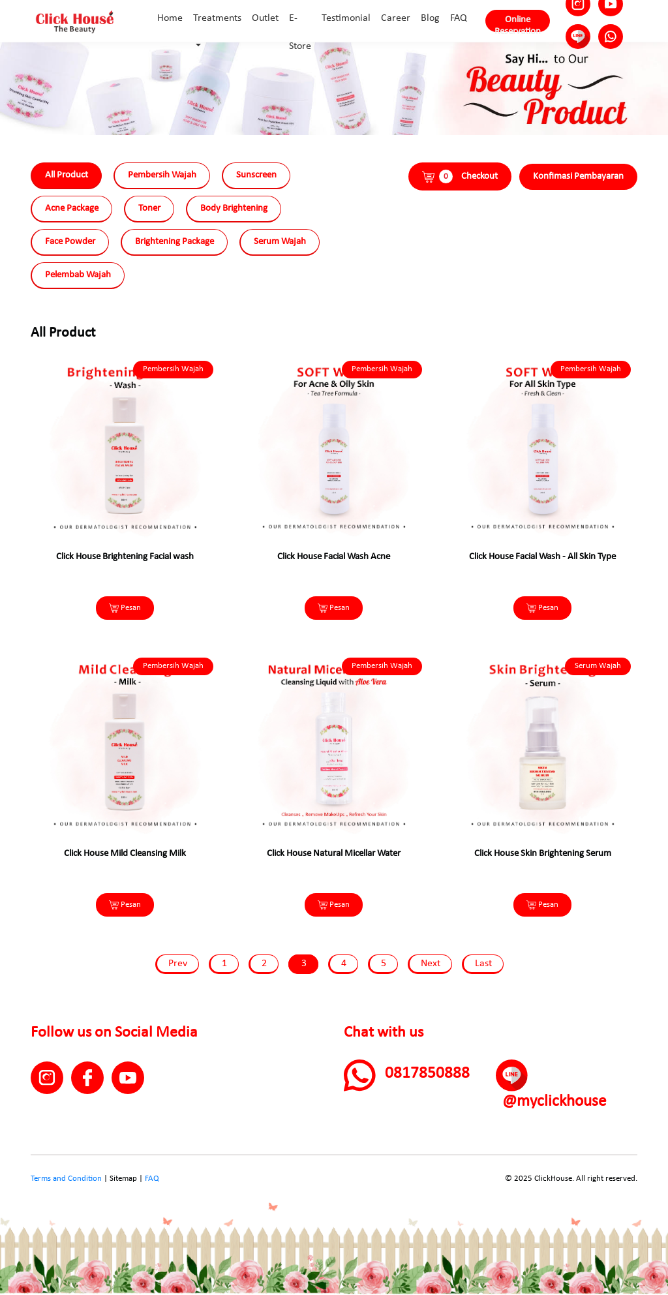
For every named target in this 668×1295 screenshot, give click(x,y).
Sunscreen (256, 175)
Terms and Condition (66, 1178)
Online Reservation (517, 23)
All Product (66, 175)
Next (430, 963)
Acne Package (72, 208)
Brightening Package (174, 242)
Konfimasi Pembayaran (578, 176)
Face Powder (70, 242)
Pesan (125, 608)
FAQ (152, 1178)
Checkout (460, 176)
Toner (149, 208)
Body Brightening (233, 208)
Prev (177, 963)
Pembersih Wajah (162, 175)
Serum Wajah (280, 242)
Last (483, 963)
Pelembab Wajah (78, 275)
